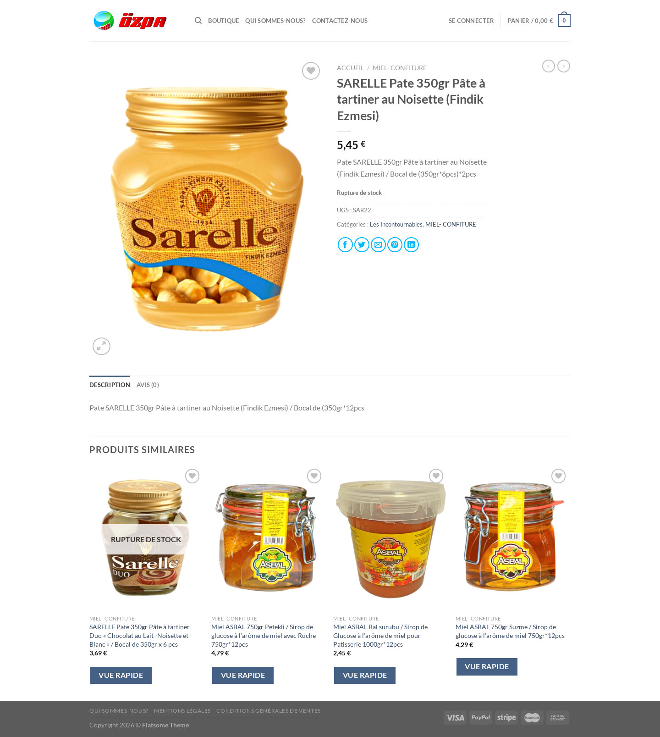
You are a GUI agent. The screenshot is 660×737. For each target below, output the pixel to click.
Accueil (350, 68)
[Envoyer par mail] (378, 244)
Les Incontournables (396, 224)
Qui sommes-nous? (275, 20)
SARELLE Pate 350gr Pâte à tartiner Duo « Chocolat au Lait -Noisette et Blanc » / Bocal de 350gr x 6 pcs (139, 635)
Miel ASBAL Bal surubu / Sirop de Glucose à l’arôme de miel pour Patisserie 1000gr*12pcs (380, 635)
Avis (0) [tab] (148, 384)
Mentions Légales (182, 710)
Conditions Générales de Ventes (268, 710)
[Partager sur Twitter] (361, 244)
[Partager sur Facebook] (345, 244)
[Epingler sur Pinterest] (394, 244)
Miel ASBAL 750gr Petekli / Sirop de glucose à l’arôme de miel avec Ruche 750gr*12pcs (263, 635)
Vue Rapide (121, 675)
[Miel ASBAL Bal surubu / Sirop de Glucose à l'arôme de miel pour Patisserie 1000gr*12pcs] (389, 538)
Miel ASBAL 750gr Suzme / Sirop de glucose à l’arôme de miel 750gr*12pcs (510, 631)
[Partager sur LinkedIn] (411, 244)
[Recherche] (198, 20)
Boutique (223, 20)
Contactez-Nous (340, 20)
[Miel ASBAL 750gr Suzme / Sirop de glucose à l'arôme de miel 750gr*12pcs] (512, 538)
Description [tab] (109, 384)
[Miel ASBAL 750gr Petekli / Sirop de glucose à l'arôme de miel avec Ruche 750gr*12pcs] (267, 538)
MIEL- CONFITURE (400, 68)
